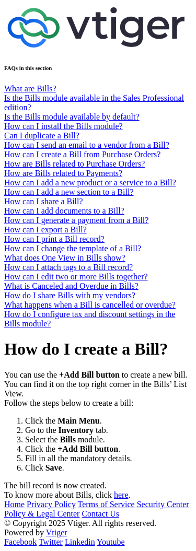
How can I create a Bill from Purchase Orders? (82, 154)
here (121, 494)
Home (14, 504)
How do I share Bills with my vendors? (69, 295)
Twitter (51, 541)
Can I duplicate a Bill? (41, 135)
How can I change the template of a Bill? (72, 248)
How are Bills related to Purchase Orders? (74, 163)
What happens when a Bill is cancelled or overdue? (90, 304)
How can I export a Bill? (45, 229)
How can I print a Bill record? (54, 239)
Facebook (20, 541)
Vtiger (56, 532)
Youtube (111, 541)
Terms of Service (106, 504)
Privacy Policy (51, 504)
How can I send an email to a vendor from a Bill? (86, 144)
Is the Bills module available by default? (72, 116)
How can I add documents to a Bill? (64, 210)
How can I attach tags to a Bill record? (68, 267)
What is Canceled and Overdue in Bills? (71, 286)
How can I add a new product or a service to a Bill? (90, 182)
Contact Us (100, 513)
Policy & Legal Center (41, 513)
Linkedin (80, 541)
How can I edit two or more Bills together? (76, 276)
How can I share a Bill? (43, 201)
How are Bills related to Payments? (63, 173)
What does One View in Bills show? (64, 257)
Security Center (163, 504)
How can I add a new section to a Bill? (68, 191)
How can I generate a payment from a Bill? (76, 220)
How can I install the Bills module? (63, 126)
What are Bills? (30, 88)
